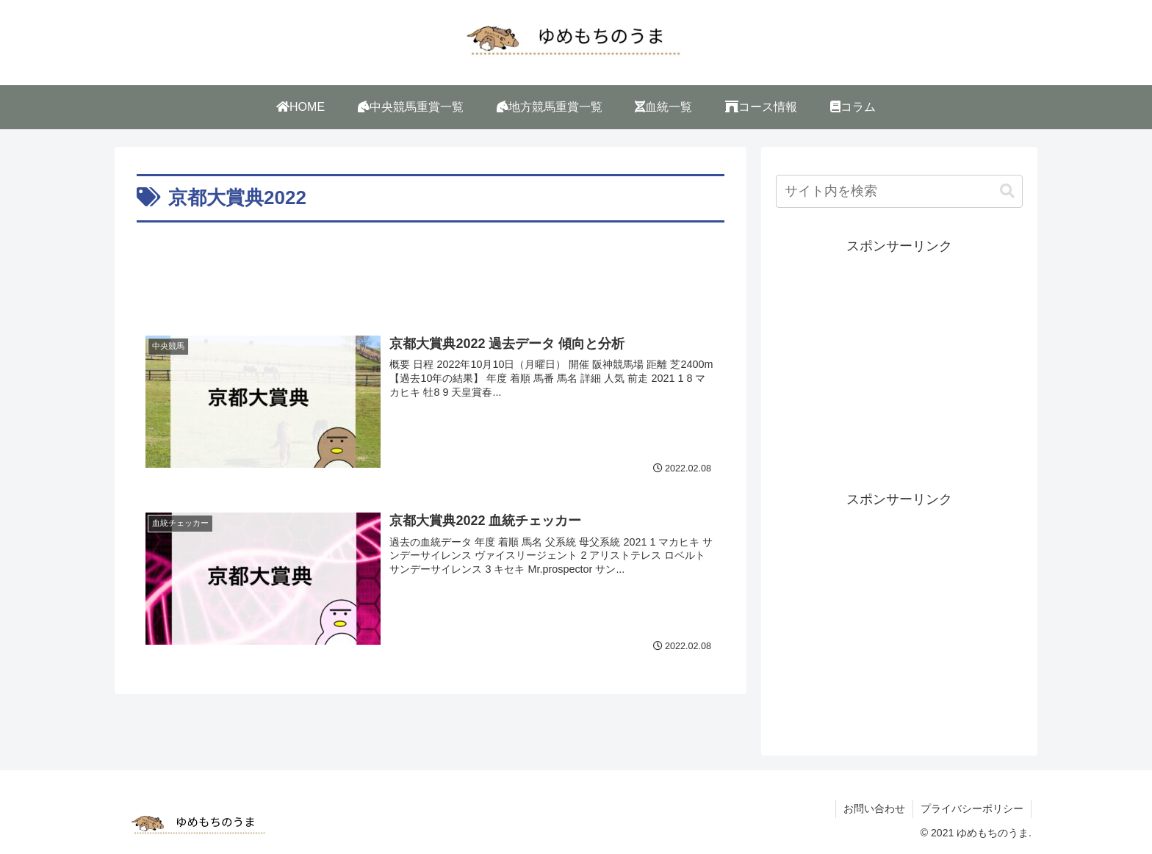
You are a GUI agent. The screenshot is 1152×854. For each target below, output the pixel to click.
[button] (1007, 191)
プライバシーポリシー (972, 808)
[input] (899, 191)
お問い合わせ (874, 808)
